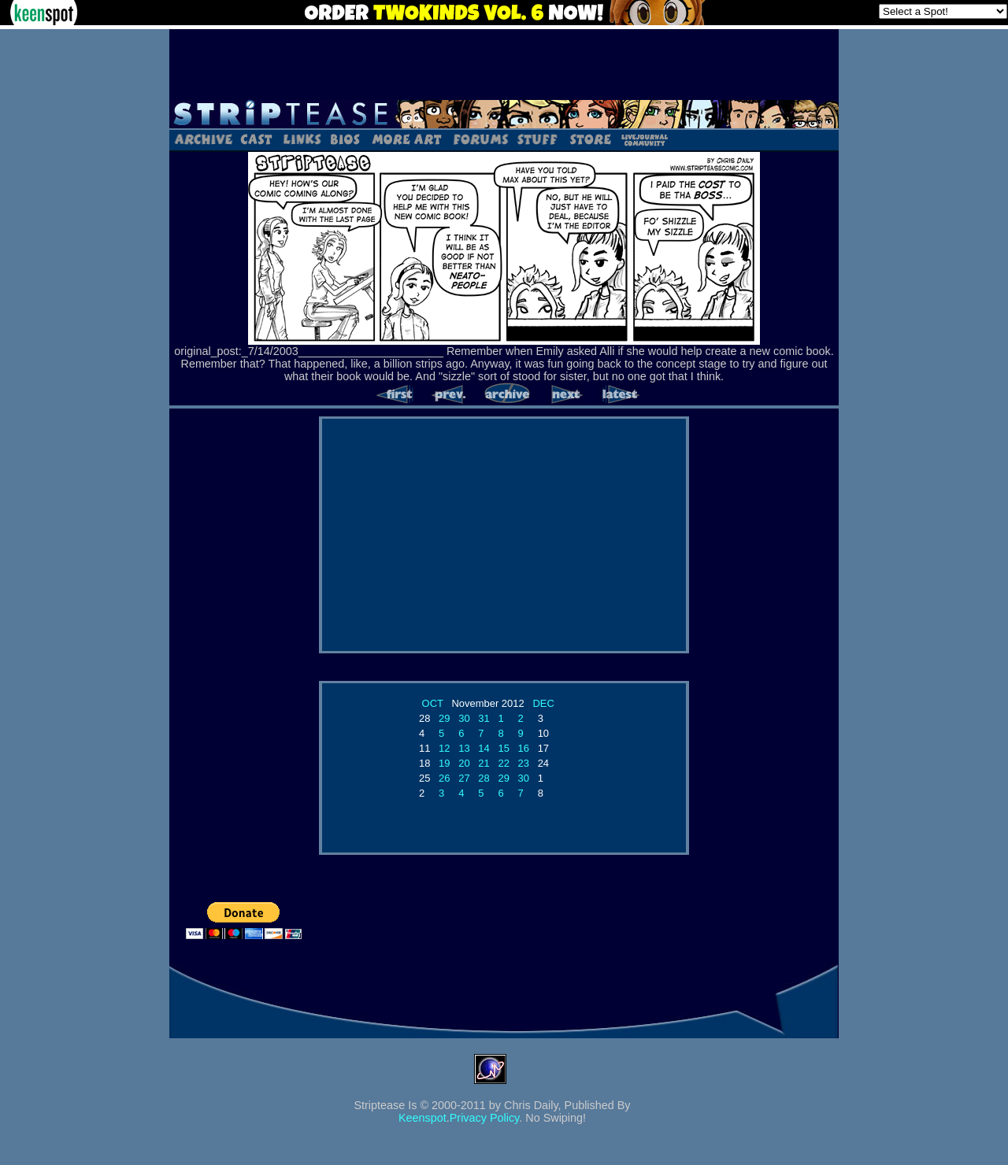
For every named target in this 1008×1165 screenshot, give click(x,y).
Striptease (504, 114)
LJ (643, 138)
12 (444, 748)
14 (483, 748)
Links (301, 138)
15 (503, 748)
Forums (480, 138)
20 (463, 763)
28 (483, 778)
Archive (203, 138)
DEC (543, 703)
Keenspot (422, 1117)
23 (523, 763)
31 (483, 718)
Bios (345, 138)
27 (463, 778)
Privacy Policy (485, 1117)
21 (483, 763)
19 (444, 763)
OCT (432, 703)
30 (463, 718)
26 (444, 778)
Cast (257, 138)
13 (463, 748)
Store (589, 138)
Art (406, 138)
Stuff (537, 138)
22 (503, 763)
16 (523, 748)
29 (444, 718)
